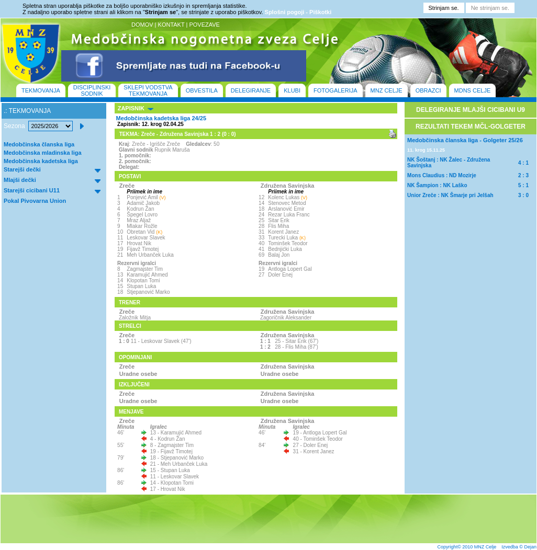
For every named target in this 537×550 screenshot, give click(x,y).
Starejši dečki (22, 169)
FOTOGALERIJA (335, 90)
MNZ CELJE (386, 90)
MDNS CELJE (472, 90)
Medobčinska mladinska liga (43, 153)
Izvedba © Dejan (518, 546)
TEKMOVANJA (40, 90)
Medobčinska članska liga (39, 144)
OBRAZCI (428, 90)
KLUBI (292, 90)
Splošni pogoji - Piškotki (298, 12)
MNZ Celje (485, 546)
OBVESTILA (202, 90)
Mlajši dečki (20, 180)
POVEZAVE (204, 24)
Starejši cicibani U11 (32, 190)
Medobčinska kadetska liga (41, 161)
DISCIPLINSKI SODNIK (92, 90)
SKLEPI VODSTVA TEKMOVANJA (148, 90)
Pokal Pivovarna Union (35, 201)
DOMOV (142, 24)
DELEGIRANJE (251, 90)
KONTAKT (171, 24)
